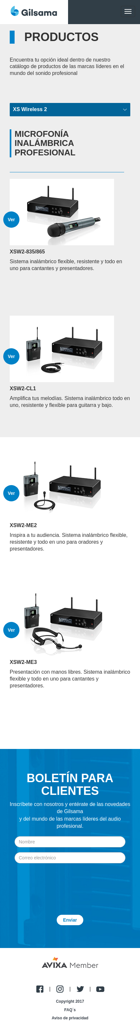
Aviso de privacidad (70, 1018)
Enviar (70, 920)
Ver (11, 219)
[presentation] (70, 884)
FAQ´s (70, 1010)
